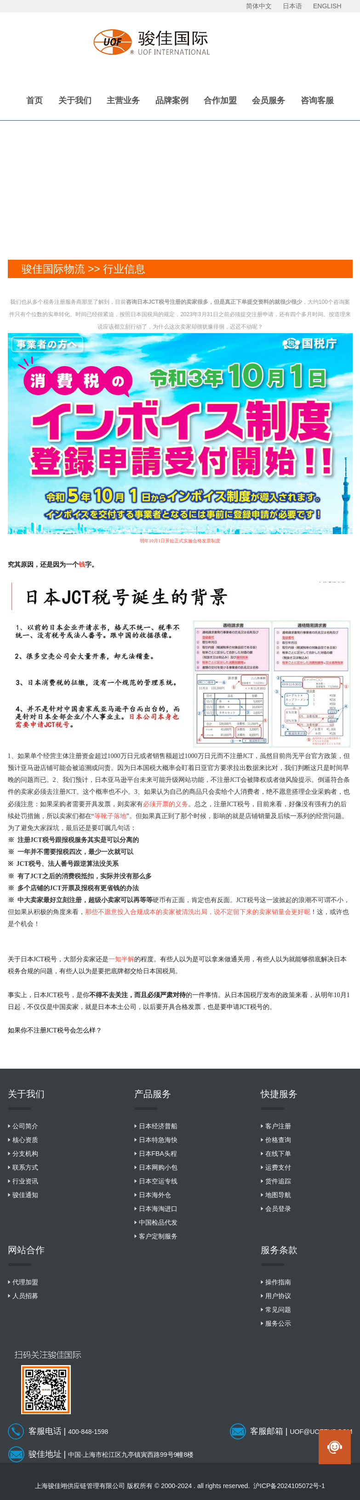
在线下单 (278, 1153)
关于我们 (74, 100)
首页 (34, 100)
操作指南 (278, 1282)
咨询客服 (317, 100)
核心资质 (25, 1139)
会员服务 (268, 100)
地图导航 (278, 1195)
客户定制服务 (158, 1236)
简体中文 (259, 6)
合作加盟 (220, 100)
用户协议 (278, 1295)
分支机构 (25, 1153)
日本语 (292, 6)
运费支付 (278, 1167)
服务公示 (278, 1323)
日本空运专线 (158, 1181)
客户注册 (278, 1126)
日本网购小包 (158, 1167)
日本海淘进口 (158, 1208)
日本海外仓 (155, 1195)
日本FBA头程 (158, 1153)
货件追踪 (278, 1181)
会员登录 (278, 1208)
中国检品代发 (158, 1222)
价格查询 (278, 1139)
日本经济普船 (158, 1126)
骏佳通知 (25, 1195)
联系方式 (25, 1167)
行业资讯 (25, 1181)
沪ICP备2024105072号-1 (289, 1485)
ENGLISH (327, 6)
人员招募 (25, 1295)
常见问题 (278, 1309)
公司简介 (25, 1126)
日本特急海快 (158, 1139)
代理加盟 (25, 1282)
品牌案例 (172, 100)
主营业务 (123, 100)
